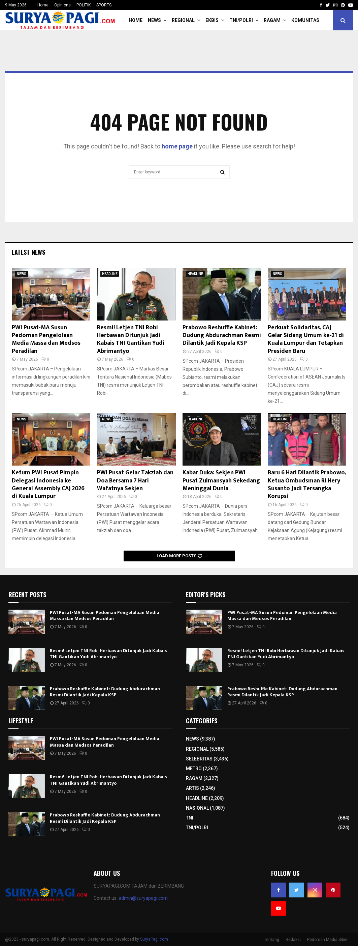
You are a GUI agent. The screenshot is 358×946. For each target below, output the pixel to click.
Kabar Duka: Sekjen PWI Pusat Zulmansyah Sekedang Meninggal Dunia (221, 481)
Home (42, 5)
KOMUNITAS (305, 20)
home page (177, 146)
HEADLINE (110, 274)
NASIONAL (197, 808)
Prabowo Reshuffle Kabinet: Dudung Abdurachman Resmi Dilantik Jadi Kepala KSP (222, 336)
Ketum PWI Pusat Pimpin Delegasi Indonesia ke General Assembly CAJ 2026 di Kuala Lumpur (48, 484)
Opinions (62, 5)
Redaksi (293, 939)
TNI (189, 817)
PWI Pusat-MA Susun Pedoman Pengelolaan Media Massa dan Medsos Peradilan (46, 339)
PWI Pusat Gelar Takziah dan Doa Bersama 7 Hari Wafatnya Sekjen (135, 481)
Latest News (28, 252)
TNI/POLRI (241, 20)
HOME (135, 20)
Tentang (271, 939)
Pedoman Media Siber (327, 939)
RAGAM (272, 20)
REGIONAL (183, 20)
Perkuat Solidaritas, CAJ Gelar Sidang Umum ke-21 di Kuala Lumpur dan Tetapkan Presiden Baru (306, 339)
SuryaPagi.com (154, 939)
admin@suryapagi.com (143, 898)
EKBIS (212, 20)
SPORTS (103, 5)
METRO (194, 768)
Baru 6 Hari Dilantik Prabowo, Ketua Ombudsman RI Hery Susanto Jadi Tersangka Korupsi (307, 484)
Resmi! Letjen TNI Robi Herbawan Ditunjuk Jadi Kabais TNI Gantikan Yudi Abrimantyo (130, 339)
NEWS (154, 20)
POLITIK (83, 5)
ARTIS (192, 788)
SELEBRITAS (199, 758)
